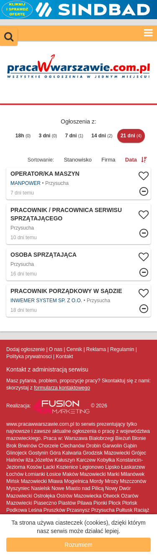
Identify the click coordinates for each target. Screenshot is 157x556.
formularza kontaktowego (62, 388)
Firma (108, 160)
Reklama (96, 349)
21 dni (131, 136)
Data (131, 160)
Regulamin (122, 349)
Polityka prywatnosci (29, 356)
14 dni (101, 136)
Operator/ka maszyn (45, 173)
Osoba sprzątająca (43, 254)
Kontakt (64, 356)
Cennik (74, 349)
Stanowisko (77, 160)
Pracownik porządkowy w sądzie (66, 291)
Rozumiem (78, 544)
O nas (55, 349)
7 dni (74, 136)
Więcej (78, 183)
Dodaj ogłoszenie (25, 349)
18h (23, 136)
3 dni (48, 136)
